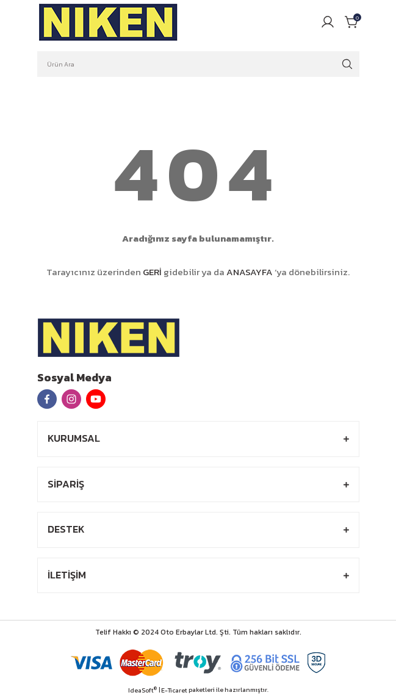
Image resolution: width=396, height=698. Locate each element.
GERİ (152, 272)
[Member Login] (327, 22)
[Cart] (352, 22)
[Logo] (108, 21)
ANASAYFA (249, 272)
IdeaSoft (142, 690)
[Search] (198, 64)
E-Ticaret (174, 690)
